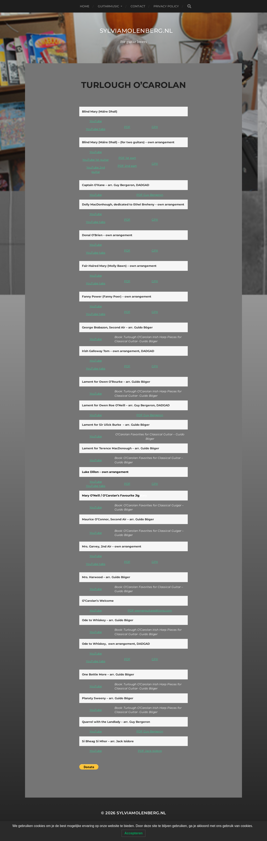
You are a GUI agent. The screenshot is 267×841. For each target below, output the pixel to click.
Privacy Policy (166, 6)
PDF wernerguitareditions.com (150, 610)
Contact (138, 6)
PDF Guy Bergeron (149, 194)
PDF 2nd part (127, 165)
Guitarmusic (108, 6)
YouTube (95, 121)
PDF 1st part (127, 158)
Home (84, 6)
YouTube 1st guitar (95, 159)
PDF (127, 127)
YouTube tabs (95, 129)
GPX (155, 127)
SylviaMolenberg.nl (136, 30)
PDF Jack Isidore (150, 750)
